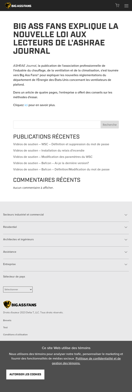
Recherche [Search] (110, 125)
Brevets (7, 320)
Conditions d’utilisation (15, 334)
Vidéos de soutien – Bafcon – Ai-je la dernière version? (51, 163)
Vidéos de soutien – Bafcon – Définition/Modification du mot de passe (61, 169)
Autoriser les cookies (25, 374)
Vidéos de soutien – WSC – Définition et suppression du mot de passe (61, 144)
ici (26, 105)
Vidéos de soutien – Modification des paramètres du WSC (53, 156)
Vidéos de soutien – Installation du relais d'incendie (48, 150)
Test (5, 327)
